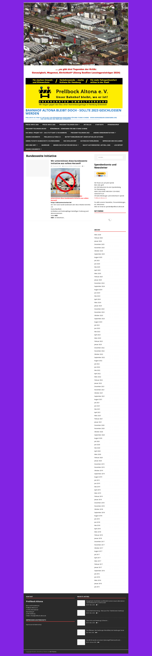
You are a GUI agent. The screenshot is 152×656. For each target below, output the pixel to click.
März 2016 (97, 580)
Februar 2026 (98, 238)
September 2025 (99, 254)
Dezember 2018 (99, 503)
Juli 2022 (97, 364)
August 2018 (98, 516)
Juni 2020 (97, 444)
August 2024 (98, 290)
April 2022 (97, 373)
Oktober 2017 (98, 548)
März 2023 (97, 338)
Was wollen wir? (69, 141)
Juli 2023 (97, 325)
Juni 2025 (97, 264)
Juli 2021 (97, 403)
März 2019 (97, 493)
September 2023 (99, 319)
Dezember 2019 (99, 464)
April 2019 (97, 490)
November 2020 (99, 428)
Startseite (99, 124)
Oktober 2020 (98, 432)
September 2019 (99, 474)
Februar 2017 (98, 564)
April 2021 (97, 412)
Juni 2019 (97, 483)
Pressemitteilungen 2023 (80, 133)
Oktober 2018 (98, 509)
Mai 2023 (97, 331)
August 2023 (98, 322)
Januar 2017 (98, 567)
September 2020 (99, 435)
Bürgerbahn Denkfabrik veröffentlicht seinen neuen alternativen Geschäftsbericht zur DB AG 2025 (105, 601)
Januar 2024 (98, 306)
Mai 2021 (97, 409)
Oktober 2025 (98, 251)
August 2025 (98, 257)
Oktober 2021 (98, 393)
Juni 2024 (97, 293)
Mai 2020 (97, 448)
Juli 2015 (97, 587)
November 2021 (99, 390)
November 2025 (99, 248)
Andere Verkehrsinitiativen (103, 133)
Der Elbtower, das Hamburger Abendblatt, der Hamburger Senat (105, 630)
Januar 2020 (98, 461)
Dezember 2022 (99, 348)
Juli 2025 (97, 260)
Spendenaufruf (113, 124)
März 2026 (97, 235)
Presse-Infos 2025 (48, 124)
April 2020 (97, 451)
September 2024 (99, 286)
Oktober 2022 (98, 354)
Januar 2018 (98, 538)
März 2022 (97, 377)
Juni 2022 (97, 367)
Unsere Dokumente (33, 137)
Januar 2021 (98, 422)
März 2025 (97, 273)
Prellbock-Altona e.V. (52, 137)
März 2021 (97, 415)
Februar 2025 (98, 277)
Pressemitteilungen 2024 (68, 124)
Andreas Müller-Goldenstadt (72, 166)
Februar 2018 (98, 535)
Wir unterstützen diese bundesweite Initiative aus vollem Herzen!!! (69, 162)
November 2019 (99, 467)
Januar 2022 (98, 383)
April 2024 (97, 299)
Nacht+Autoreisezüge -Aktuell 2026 (96, 145)
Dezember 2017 (99, 541)
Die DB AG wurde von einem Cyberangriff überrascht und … (103, 640)
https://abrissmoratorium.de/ (61, 202)
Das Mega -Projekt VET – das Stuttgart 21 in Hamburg (46, 133)
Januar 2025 (98, 280)
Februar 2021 (98, 419)
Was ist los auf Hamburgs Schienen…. (97, 620)
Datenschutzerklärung (89, 141)
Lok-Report (118, 145)
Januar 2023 (98, 344)
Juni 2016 (97, 577)
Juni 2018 (97, 522)
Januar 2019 (98, 499)
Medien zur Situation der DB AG (65, 145)
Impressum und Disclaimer (112, 141)
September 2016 (99, 571)
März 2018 (97, 532)
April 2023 (97, 335)
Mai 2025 (97, 267)
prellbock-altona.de (40, 616)
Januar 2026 (98, 241)
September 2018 (99, 512)
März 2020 (97, 454)
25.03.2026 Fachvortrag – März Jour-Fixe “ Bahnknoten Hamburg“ (105, 611)
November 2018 (99, 506)
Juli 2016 (97, 574)
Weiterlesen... (60, 218)
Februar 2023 (98, 341)
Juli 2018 (97, 519)
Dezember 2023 (99, 309)
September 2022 (99, 357)
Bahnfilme (45, 145)
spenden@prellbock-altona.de (115, 207)
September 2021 (99, 396)
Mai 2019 (97, 487)
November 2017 (99, 545)
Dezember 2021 (99, 386)
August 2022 (98, 361)
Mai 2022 (97, 370)
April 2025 (97, 270)
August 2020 (98, 438)
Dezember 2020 (99, 425)
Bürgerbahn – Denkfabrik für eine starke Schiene (68, 129)
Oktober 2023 (98, 315)
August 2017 (98, 551)
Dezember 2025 (99, 244)
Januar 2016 (98, 583)
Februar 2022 (98, 380)
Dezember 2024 (99, 283)
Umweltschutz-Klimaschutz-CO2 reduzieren (43, 141)
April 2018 (97, 529)
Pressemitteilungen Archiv (36, 129)
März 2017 (97, 561)
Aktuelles (87, 124)
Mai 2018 (97, 525)
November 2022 (99, 351)
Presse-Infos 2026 (32, 124)
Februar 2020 (98, 457)
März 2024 (97, 302)
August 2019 (98, 477)
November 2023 (99, 312)
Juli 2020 (97, 441)
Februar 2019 (98, 496)
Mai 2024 (97, 296)
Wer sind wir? (31, 145)
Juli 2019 (97, 480)
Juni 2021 (97, 406)
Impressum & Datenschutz (34, 624)
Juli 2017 (97, 554)
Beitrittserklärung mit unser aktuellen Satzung (84, 137)
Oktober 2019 (98, 470)
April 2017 (97, 558)
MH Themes (53, 652)
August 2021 (98, 399)
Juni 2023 (97, 328)
